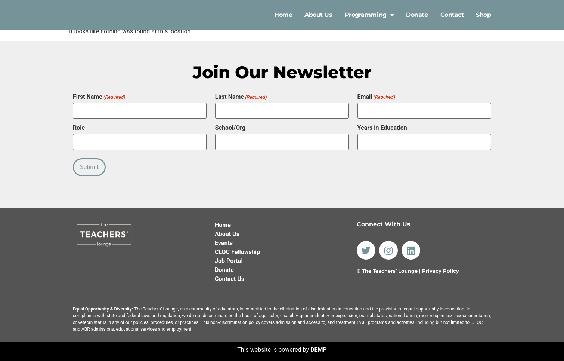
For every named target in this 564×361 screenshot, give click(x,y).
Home (283, 14)
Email (376, 97)
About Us (318, 14)
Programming (369, 15)
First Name (99, 97)
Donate (417, 14)
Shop (483, 14)
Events (224, 240)
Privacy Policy (440, 269)
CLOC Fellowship (237, 249)
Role (79, 127)
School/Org (230, 127)
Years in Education (382, 127)
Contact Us (229, 276)
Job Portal (229, 258)
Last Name (241, 97)
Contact (452, 14)
